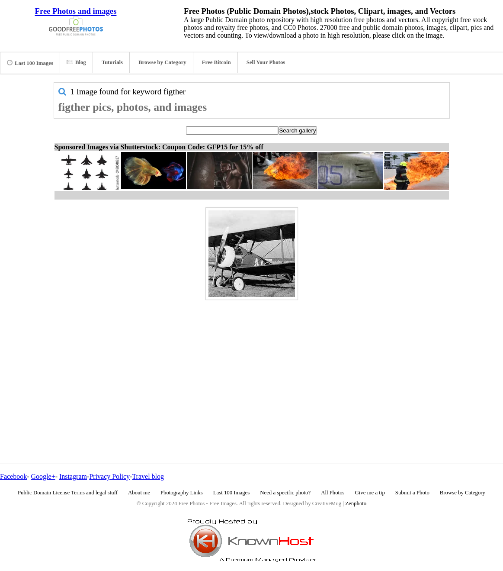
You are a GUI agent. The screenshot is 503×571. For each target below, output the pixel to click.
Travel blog (148, 476)
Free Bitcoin (216, 62)
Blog (76, 62)
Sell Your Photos (266, 62)
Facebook (13, 476)
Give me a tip (370, 493)
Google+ (43, 476)
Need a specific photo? (285, 493)
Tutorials (112, 62)
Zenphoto (355, 503)
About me (139, 493)
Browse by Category (162, 62)
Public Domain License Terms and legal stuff (68, 493)
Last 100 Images (30, 62)
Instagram (73, 476)
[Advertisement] (252, 363)
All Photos (332, 493)
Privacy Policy (109, 476)
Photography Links (181, 493)
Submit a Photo (412, 493)
